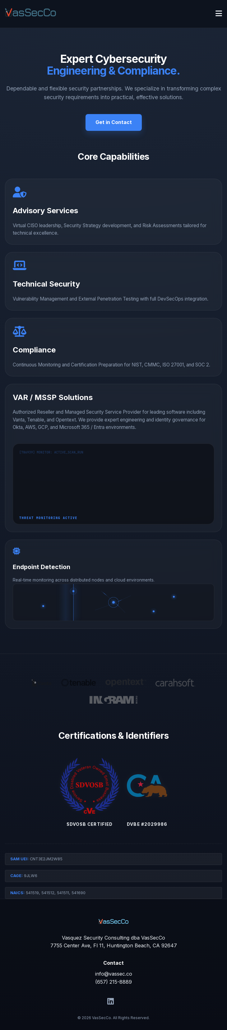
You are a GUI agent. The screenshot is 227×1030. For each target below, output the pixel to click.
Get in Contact (113, 122)
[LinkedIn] (110, 1001)
